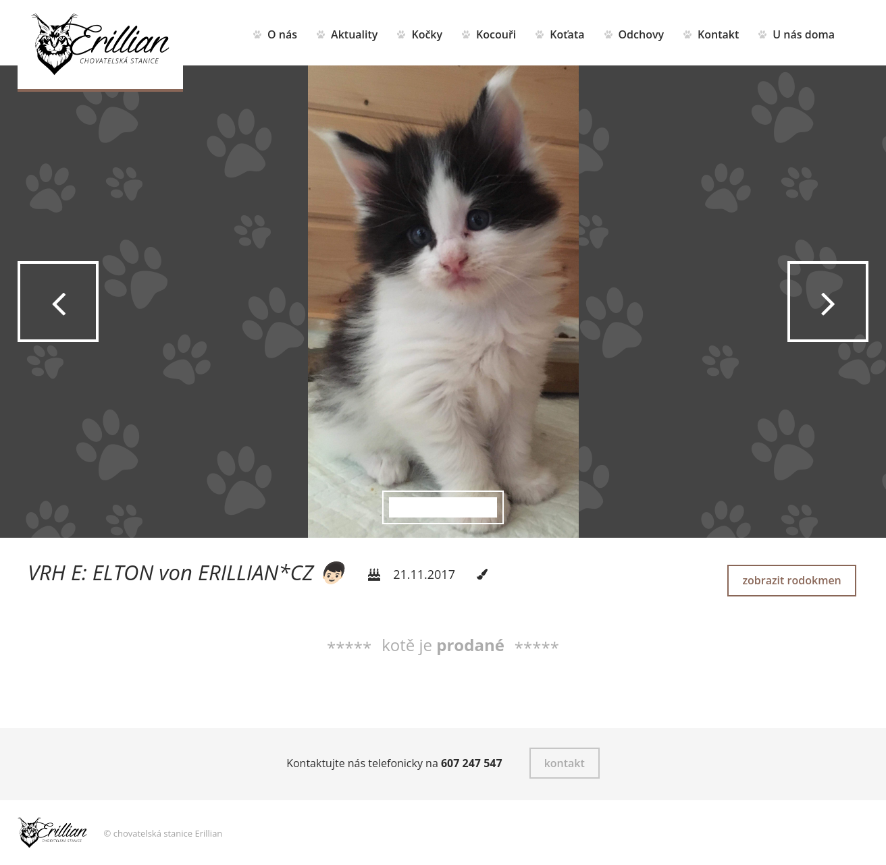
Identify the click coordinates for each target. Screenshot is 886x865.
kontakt (564, 763)
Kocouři (496, 34)
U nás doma (804, 34)
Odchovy (641, 34)
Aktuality (354, 34)
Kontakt (718, 34)
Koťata (567, 34)
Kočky (426, 34)
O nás (282, 34)
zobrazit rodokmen (791, 580)
